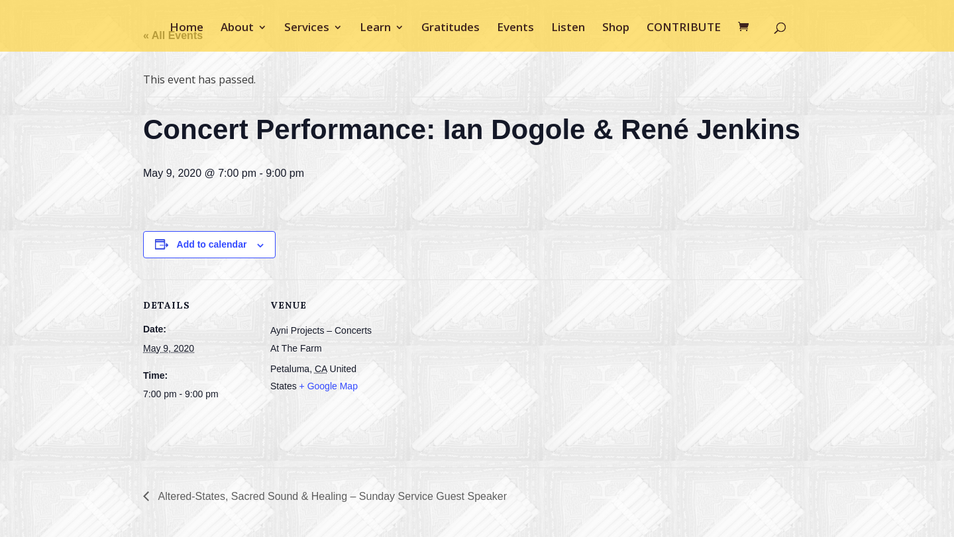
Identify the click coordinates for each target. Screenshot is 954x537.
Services (306, 28)
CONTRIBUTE (684, 28)
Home (186, 28)
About (237, 28)
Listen (568, 28)
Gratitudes (450, 28)
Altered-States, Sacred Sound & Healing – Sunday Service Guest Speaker (331, 496)
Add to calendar (212, 244)
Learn (375, 28)
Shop (615, 28)
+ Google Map (328, 386)
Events (515, 28)
